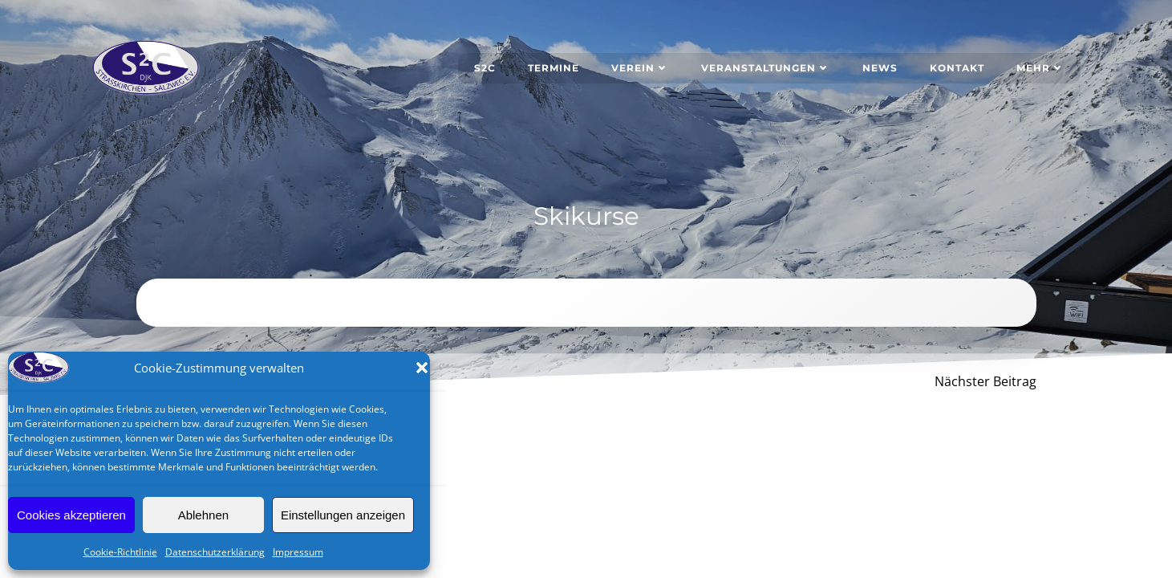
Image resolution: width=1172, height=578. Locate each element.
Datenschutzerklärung (215, 552)
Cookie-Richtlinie (120, 552)
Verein (640, 68)
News (880, 68)
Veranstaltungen (765, 68)
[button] (422, 368)
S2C (485, 68)
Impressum (298, 552)
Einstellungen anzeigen (343, 515)
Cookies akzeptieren (71, 515)
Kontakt (957, 68)
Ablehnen (203, 515)
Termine (553, 68)
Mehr (1040, 68)
